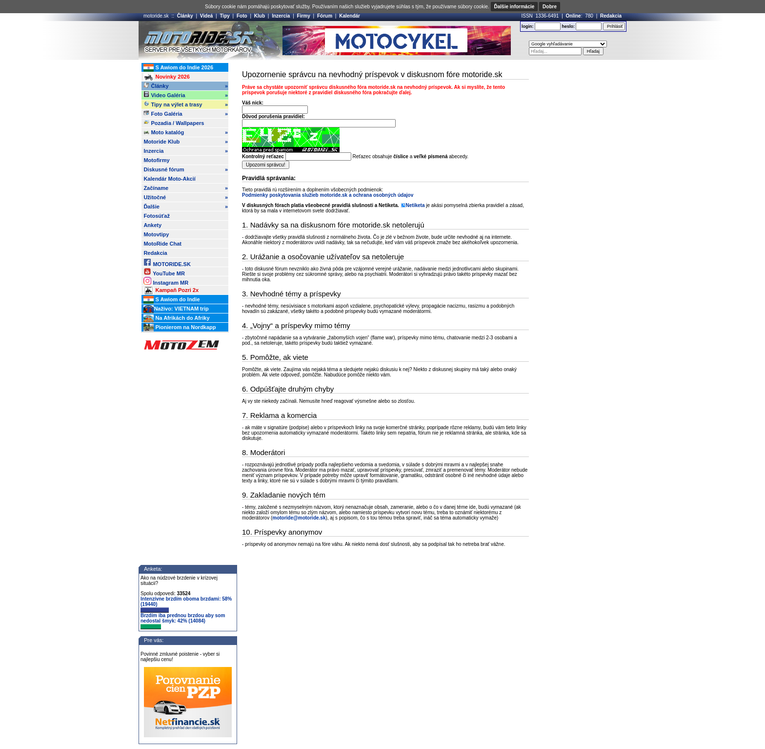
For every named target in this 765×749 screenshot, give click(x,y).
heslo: (568, 26)
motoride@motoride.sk (298, 517)
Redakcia (611, 16)
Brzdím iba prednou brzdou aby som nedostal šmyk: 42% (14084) (183, 621)
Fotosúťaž (156, 216)
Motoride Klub (185, 142)
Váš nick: (252, 102)
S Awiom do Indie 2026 (178, 68)
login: (528, 26)
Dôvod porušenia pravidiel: (273, 116)
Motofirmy (156, 160)
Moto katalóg (185, 132)
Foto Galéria (185, 114)
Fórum (324, 16)
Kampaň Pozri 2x (171, 290)
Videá (206, 16)
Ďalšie (185, 206)
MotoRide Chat (162, 244)
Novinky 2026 (166, 77)
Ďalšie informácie (514, 6)
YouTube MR (163, 272)
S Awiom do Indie (171, 300)
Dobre (550, 6)
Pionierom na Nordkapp (179, 328)
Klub (259, 16)
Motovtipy (156, 234)
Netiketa (415, 205)
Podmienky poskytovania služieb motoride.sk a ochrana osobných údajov (327, 195)
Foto (242, 16)
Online (573, 16)
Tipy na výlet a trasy (185, 104)
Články (185, 16)
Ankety (152, 225)
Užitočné (185, 197)
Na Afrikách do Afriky (176, 318)
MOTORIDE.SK (166, 262)
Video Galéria (185, 95)
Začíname (185, 188)
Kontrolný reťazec (263, 156)
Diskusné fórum (185, 169)
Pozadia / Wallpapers (173, 122)
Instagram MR (165, 281)
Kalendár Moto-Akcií (169, 179)
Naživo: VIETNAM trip (175, 309)
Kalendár (349, 16)
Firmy (303, 16)
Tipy (224, 16)
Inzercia (281, 16)
